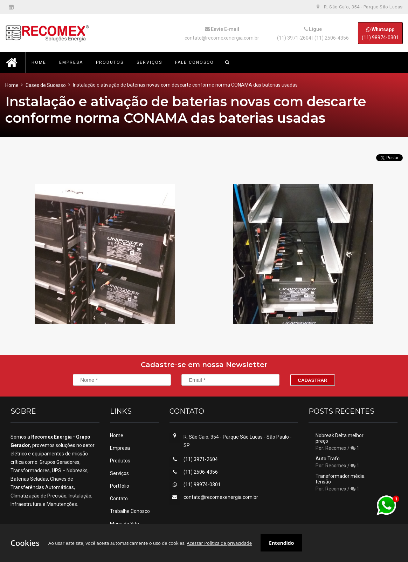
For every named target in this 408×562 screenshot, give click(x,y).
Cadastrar (312, 380)
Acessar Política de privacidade (219, 543)
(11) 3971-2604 (294, 38)
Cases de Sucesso (46, 85)
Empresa (120, 448)
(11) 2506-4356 (331, 38)
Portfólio (119, 486)
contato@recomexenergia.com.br (222, 38)
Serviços (119, 473)
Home (12, 85)
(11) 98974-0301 (380, 33)
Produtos (120, 460)
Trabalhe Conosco (130, 511)
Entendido (281, 543)
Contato (119, 498)
